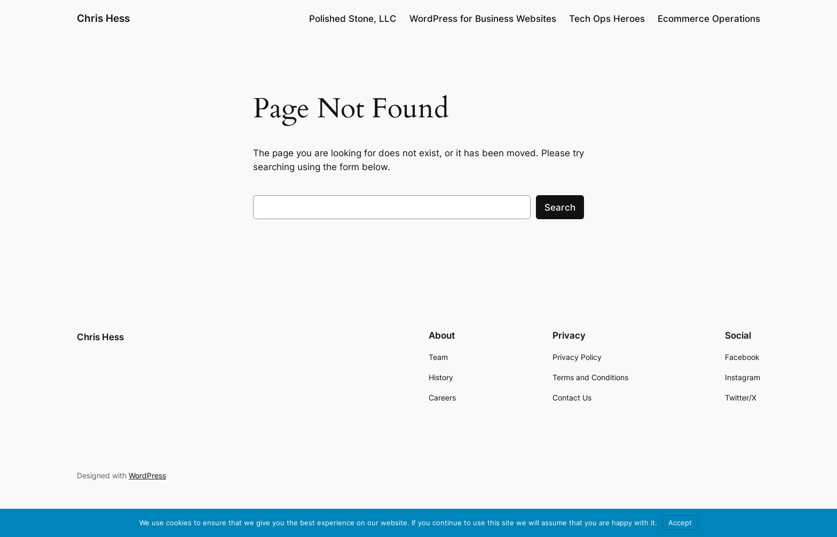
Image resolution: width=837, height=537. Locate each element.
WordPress (147, 475)
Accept (680, 522)
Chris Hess (103, 18)
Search (559, 207)
